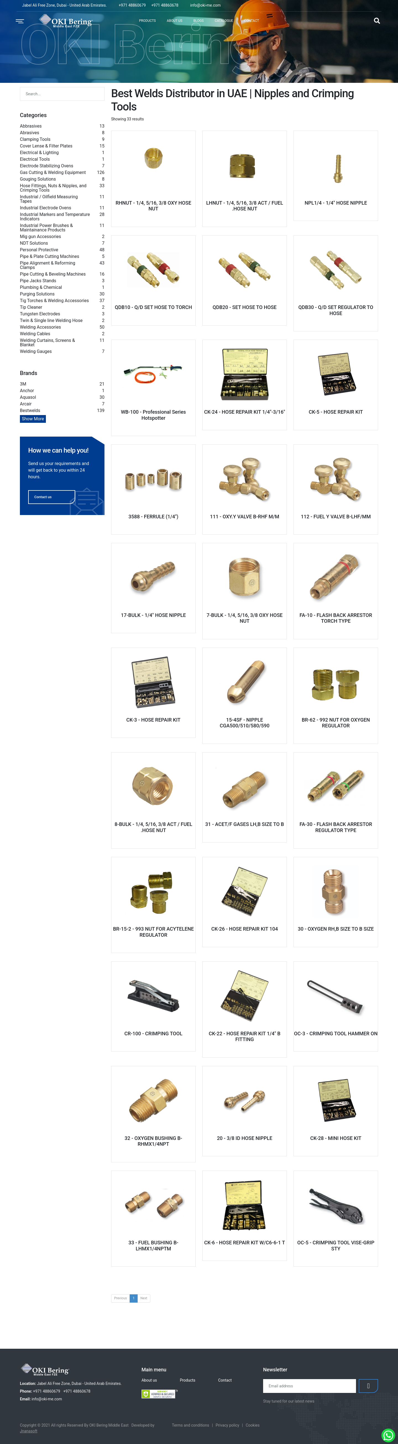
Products (147, 21)
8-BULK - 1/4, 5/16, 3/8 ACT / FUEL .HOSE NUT (153, 827)
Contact (251, 21)
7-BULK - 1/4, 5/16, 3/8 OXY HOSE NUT (244, 618)
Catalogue (224, 21)
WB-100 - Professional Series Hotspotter (153, 415)
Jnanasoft (28, 1431)
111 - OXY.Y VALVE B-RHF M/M (244, 516)
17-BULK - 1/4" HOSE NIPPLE (153, 615)
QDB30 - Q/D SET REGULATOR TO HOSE (335, 310)
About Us (174, 21)
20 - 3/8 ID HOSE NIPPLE (244, 1138)
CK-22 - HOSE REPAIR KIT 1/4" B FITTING (244, 1036)
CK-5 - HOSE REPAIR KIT (336, 412)
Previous (120, 1298)
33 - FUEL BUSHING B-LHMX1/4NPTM (153, 1246)
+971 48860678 (164, 5)
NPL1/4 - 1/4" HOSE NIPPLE (336, 203)
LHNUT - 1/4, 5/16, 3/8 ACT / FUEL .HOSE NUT (244, 206)
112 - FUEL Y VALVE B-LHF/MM (336, 516)
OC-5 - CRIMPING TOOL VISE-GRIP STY (336, 1246)
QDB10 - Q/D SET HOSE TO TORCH (153, 307)
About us (149, 1380)
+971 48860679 (132, 5)
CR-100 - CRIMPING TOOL (153, 1033)
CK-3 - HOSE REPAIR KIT (153, 720)
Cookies (253, 1425)
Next (143, 1298)
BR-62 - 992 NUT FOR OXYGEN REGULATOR (336, 723)
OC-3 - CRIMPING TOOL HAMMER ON (336, 1033)
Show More (33, 418)
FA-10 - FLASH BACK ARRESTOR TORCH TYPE (336, 618)
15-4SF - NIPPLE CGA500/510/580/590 (244, 723)
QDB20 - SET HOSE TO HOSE (244, 307)
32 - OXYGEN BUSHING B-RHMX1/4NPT (153, 1141)
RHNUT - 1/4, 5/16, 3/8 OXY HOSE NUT (153, 206)
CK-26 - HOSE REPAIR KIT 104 (244, 929)
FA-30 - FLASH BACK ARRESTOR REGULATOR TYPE (336, 827)
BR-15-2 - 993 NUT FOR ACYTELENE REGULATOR (153, 932)
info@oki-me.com (205, 5)
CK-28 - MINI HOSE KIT (336, 1138)
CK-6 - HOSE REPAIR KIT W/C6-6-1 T (244, 1242)
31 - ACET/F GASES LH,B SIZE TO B (244, 824)
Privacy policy (227, 1425)
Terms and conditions (190, 1425)
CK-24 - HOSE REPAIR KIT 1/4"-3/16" (244, 412)
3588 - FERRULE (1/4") (154, 516)
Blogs (198, 21)
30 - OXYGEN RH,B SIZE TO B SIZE (336, 929)
